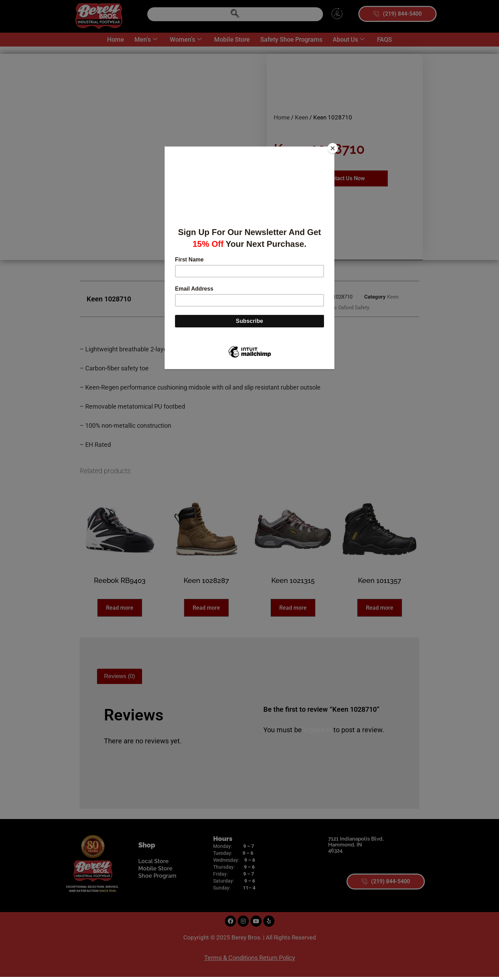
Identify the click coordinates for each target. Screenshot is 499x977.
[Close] (332, 148)
